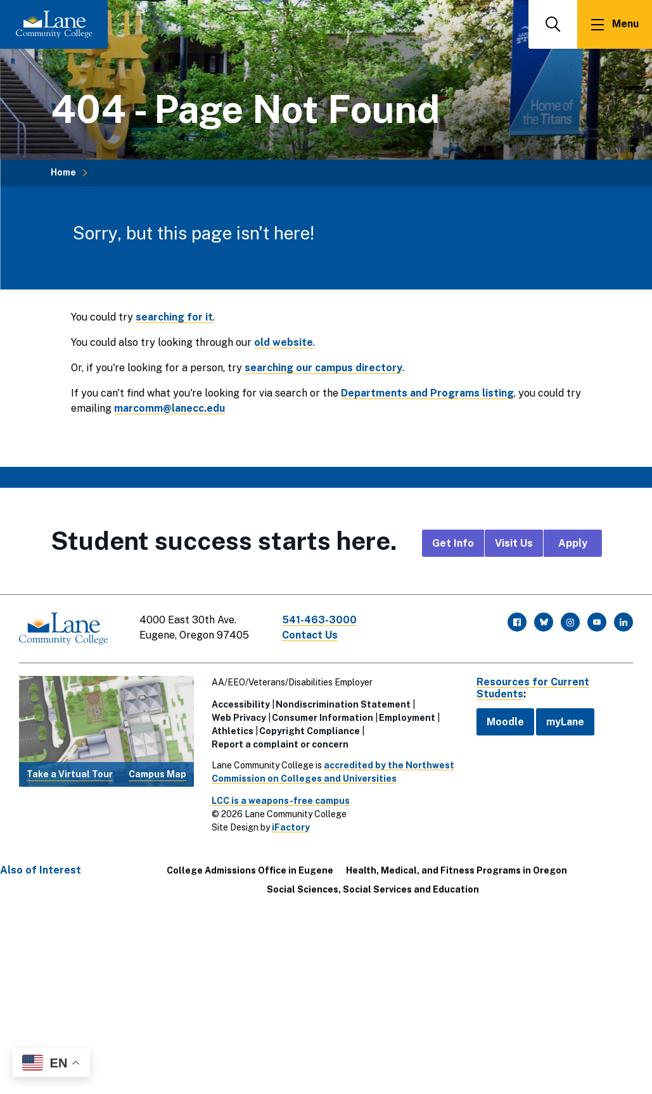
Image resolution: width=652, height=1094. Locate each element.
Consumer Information (322, 718)
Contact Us (310, 635)
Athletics (232, 731)
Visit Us (514, 543)
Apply (572, 543)
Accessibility (241, 704)
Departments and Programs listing (427, 393)
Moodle (505, 722)
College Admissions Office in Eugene (250, 870)
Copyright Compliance (309, 731)
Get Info (453, 543)
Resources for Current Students (532, 688)
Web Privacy (239, 718)
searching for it (174, 317)
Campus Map (157, 774)
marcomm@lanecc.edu (169, 408)
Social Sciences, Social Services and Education (373, 889)
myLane (565, 722)
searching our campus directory (323, 368)
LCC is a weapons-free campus (281, 801)
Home (63, 172)
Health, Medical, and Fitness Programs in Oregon (456, 870)
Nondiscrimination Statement (343, 704)
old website (283, 342)
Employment (407, 718)
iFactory (291, 827)
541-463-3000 (319, 620)
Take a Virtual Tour (70, 774)
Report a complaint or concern (280, 744)
